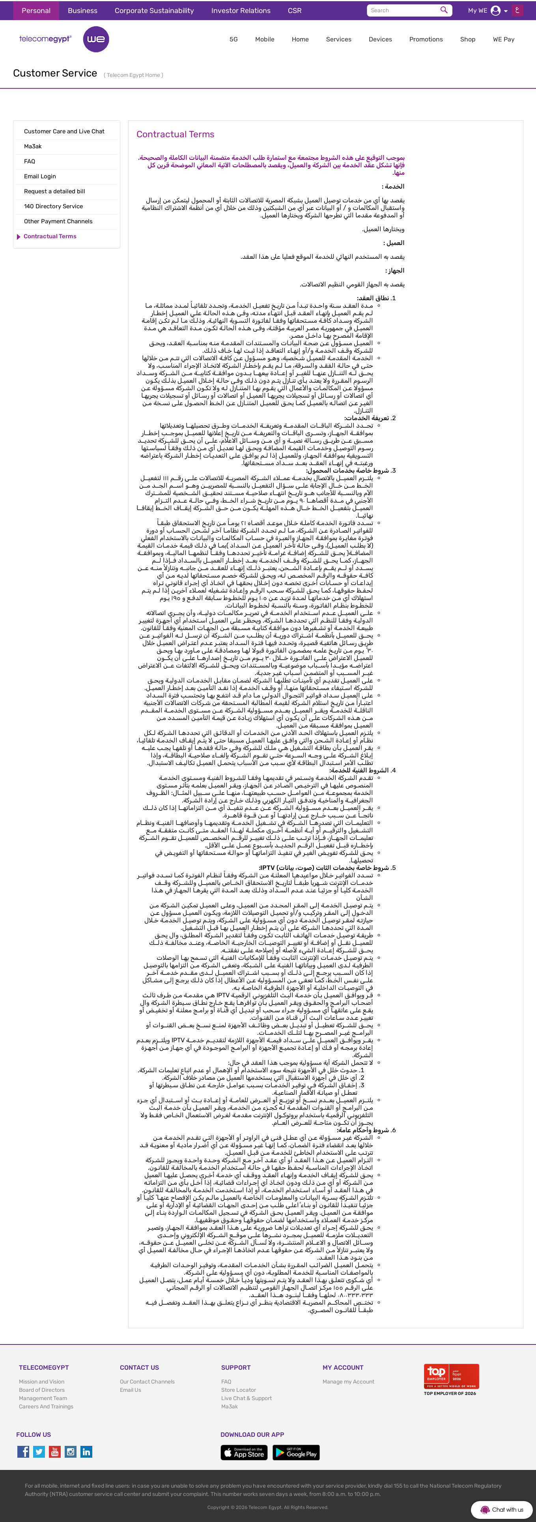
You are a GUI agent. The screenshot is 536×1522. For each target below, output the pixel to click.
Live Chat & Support (246, 1397)
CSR (295, 9)
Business (82, 9)
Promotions (426, 38)
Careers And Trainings (46, 1405)
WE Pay (504, 38)
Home (300, 38)
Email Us (130, 1389)
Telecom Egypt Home (134, 74)
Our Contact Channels (147, 1380)
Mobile (265, 38)
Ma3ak (229, 1405)
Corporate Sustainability (154, 9)
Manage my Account (348, 1380)
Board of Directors (42, 1389)
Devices (380, 38)
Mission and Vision (41, 1380)
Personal (36, 9)
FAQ (226, 1380)
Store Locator (238, 1389)
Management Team (43, 1397)
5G (234, 38)
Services (338, 38)
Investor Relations (241, 9)
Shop (468, 38)
